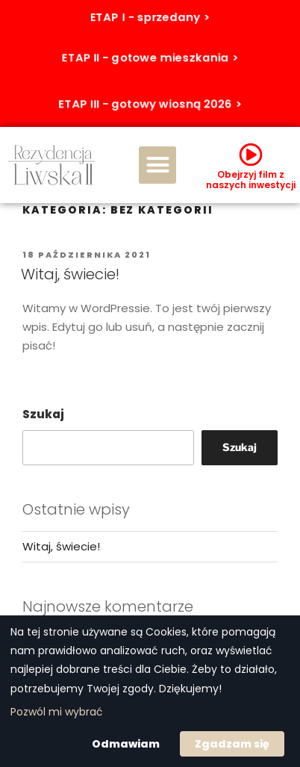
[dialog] (150, 691)
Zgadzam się (232, 743)
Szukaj (43, 414)
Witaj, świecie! (70, 274)
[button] (157, 165)
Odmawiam (126, 743)
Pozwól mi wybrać (56, 711)
